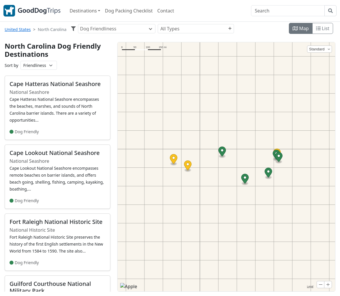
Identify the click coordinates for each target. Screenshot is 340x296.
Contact (165, 11)
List (322, 28)
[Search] (288, 10)
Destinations (83, 11)
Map (301, 28)
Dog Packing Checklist (129, 11)
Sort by (11, 65)
